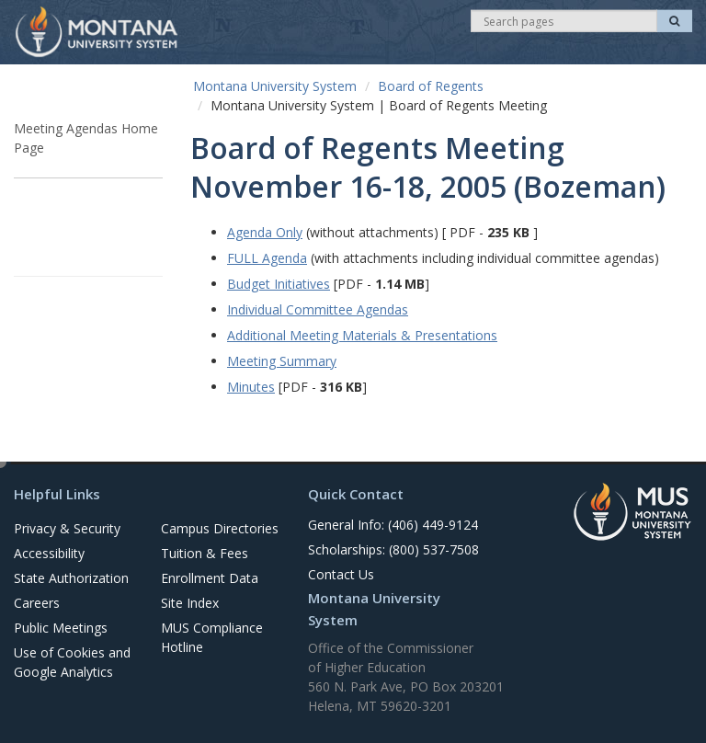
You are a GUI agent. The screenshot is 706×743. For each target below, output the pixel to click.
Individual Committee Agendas (317, 309)
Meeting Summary (281, 361)
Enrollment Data (209, 578)
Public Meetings (61, 627)
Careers (37, 603)
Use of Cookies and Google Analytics (72, 662)
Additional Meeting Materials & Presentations (362, 335)
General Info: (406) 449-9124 (393, 524)
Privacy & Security (67, 528)
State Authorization (71, 578)
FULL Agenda (267, 258)
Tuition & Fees (204, 553)
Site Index (190, 603)
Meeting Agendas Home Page (86, 138)
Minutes (251, 386)
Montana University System (275, 86)
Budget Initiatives (278, 283)
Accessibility (49, 553)
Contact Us (341, 574)
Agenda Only (264, 232)
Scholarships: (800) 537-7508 (393, 549)
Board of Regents (431, 86)
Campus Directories (220, 528)
